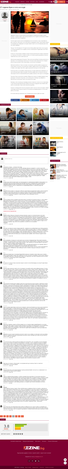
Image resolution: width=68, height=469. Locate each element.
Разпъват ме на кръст (40, 118)
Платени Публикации (52, 441)
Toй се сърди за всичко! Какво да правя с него (24, 131)
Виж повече (30, 96)
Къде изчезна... (60, 141)
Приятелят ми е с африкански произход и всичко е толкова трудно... (8, 130)
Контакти (44, 441)
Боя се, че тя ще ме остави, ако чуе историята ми (39, 130)
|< (1, 416)
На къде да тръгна (56, 72)
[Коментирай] (26, 160)
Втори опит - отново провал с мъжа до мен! (7, 118)
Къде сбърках (60, 147)
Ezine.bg (1, 4)
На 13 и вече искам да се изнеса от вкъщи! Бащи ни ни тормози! (7, 144)
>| (22, 416)
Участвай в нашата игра (16, 441)
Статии (27, 1)
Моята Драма (16, 4)
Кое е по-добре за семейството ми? (22, 118)
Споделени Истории (8, 4)
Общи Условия (28, 467)
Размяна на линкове (49, 467)
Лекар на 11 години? (57, 114)
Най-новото (37, 441)
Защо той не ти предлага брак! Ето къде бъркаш (62, 171)
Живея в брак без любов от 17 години (59, 85)
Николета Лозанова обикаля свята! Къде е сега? (62, 165)
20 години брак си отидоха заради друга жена (59, 99)
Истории (32, 1)
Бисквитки (42, 467)
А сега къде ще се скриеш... (59, 59)
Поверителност (35, 467)
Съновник (41, 1)
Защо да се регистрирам (28, 441)
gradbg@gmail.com (38, 456)
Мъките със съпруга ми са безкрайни (40, 145)
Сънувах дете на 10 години (61, 153)
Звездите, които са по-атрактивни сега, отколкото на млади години (62, 177)
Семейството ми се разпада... (22, 145)
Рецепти (17, 1)
